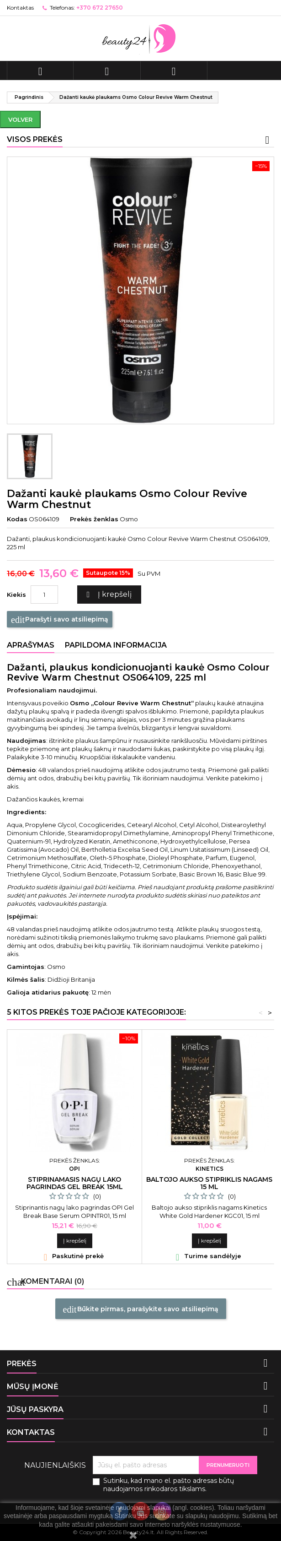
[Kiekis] (44, 594)
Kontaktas (20, 7)
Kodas (17, 519)
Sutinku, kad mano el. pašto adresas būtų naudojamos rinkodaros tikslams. (168, 1484)
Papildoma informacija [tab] (116, 645)
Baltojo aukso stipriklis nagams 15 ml (209, 1183)
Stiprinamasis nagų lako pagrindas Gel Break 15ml (75, 1183)
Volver (20, 119)
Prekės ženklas (94, 519)
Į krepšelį (108, 595)
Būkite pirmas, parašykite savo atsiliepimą (140, 1309)
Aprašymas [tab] (30, 645)
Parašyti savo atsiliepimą (59, 620)
